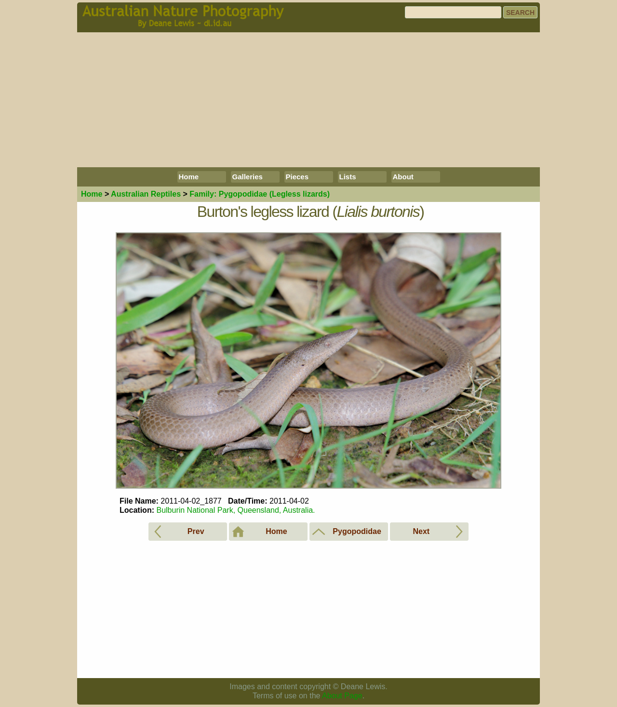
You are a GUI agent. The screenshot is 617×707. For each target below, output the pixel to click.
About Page (342, 696)
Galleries (247, 177)
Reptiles (146, 194)
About (403, 177)
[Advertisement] (308, 99)
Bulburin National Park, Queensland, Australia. (235, 510)
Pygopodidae (259, 194)
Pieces (297, 177)
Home (189, 177)
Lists (347, 177)
